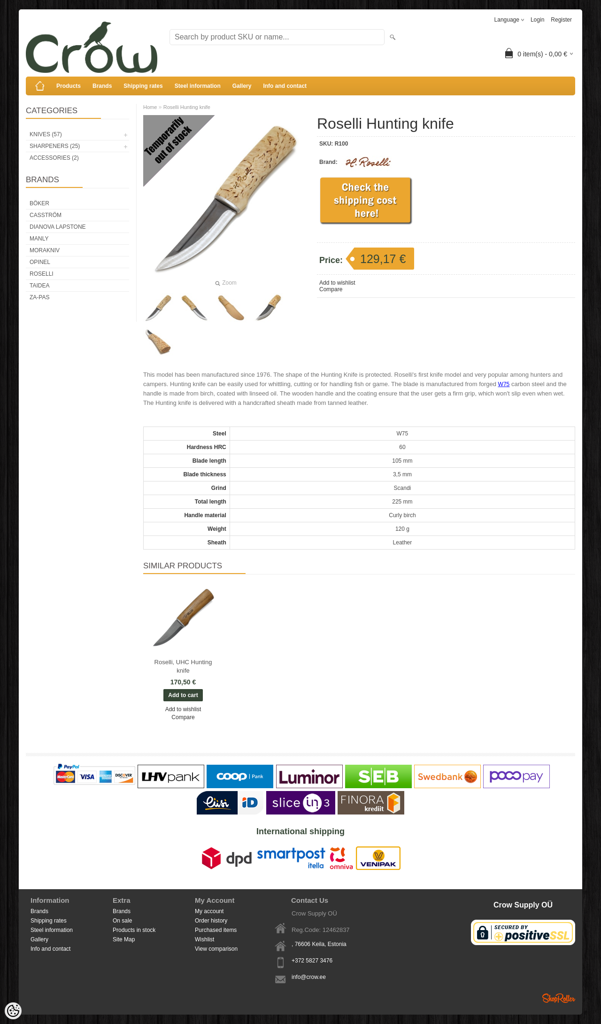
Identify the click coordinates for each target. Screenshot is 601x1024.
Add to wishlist (337, 282)
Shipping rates (142, 86)
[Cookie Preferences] (13, 1010)
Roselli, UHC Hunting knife (183, 666)
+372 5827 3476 (312, 960)
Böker (39, 203)
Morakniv (45, 250)
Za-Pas (39, 297)
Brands (102, 86)
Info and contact (285, 86)
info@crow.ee (309, 977)
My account (209, 911)
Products (68, 86)
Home (150, 107)
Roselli (42, 274)
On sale (122, 920)
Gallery (242, 86)
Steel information (198, 86)
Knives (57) (46, 134)
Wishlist (204, 939)
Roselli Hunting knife (186, 107)
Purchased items (216, 930)
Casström (46, 215)
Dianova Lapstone (58, 227)
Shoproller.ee (558, 998)
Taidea (39, 285)
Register (561, 19)
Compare (330, 289)
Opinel (40, 262)
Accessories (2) (54, 158)
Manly (39, 238)
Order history (211, 920)
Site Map (124, 939)
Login (537, 19)
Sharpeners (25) (55, 146)
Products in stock (134, 930)
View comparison (216, 949)
